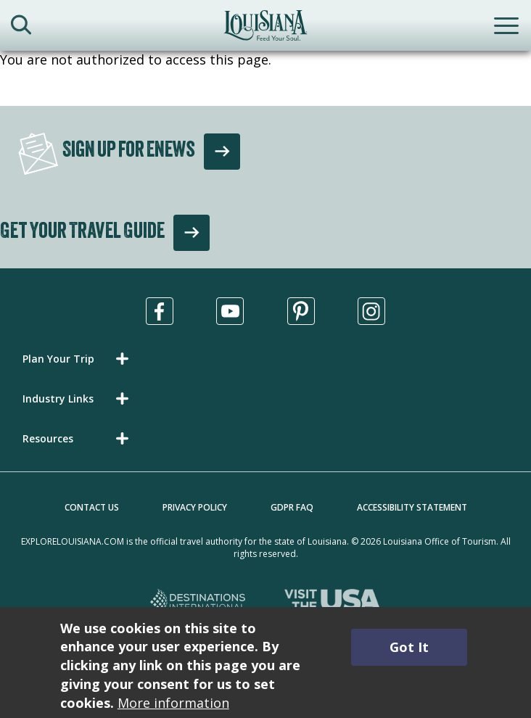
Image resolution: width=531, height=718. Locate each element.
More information (173, 702)
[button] (78, 359)
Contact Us (92, 507)
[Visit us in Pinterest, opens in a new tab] (301, 311)
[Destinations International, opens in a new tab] (198, 602)
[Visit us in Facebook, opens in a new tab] (159, 311)
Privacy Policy (194, 507)
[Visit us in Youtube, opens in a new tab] (230, 311)
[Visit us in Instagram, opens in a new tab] (371, 311)
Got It (409, 647)
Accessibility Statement (412, 507)
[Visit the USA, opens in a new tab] (332, 602)
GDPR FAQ (292, 507)
